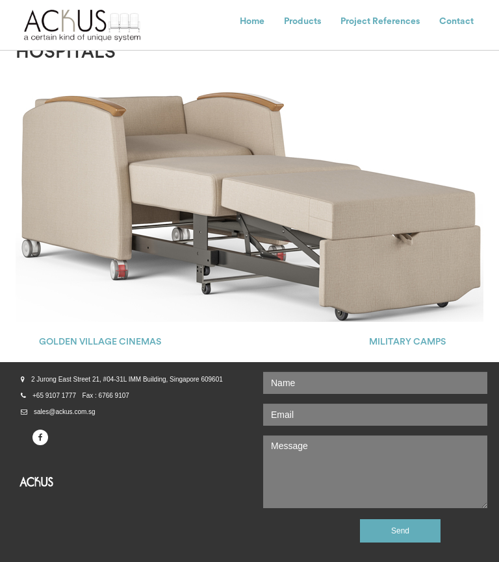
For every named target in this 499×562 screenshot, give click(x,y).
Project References (380, 21)
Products (302, 21)
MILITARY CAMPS (407, 342)
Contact (456, 21)
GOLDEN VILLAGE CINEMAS (100, 342)
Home (252, 21)
